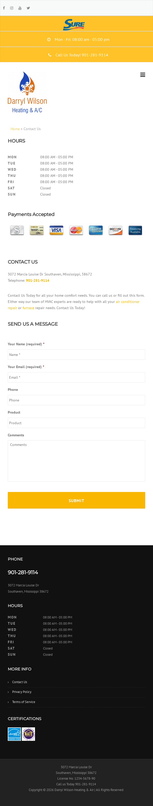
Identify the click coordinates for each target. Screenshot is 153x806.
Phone (13, 389)
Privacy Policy (21, 692)
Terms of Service (23, 702)
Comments (16, 435)
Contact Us (19, 682)
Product (14, 412)
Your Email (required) (26, 366)
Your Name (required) (26, 344)
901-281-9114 (37, 280)
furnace (28, 307)
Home (15, 128)
